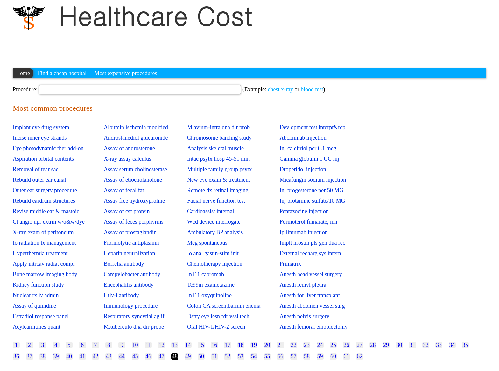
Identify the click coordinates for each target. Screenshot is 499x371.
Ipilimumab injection (303, 232)
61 (346, 356)
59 (320, 356)
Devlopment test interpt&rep (312, 127)
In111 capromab (205, 274)
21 (280, 345)
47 (162, 356)
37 (29, 356)
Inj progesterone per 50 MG (311, 190)
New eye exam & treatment (218, 180)
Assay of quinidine (34, 306)
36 (16, 356)
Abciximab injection (302, 138)
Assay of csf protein (127, 211)
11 (148, 345)
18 (241, 345)
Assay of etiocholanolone (133, 180)
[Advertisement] (128, 46)
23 (307, 345)
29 (386, 345)
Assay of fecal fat (124, 190)
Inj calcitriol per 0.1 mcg (307, 148)
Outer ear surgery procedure (45, 190)
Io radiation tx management (44, 243)
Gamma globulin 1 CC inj (309, 159)
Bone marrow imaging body (45, 274)
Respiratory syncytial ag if (134, 316)
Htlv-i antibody (121, 295)
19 (254, 345)
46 (148, 356)
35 (465, 345)
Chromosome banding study (219, 138)
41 (82, 356)
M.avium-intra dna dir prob (218, 127)
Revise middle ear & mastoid (46, 211)
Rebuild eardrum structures (44, 201)
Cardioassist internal (210, 211)
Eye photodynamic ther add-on (48, 148)
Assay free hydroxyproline (134, 201)
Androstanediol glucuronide (136, 138)
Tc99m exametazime (211, 285)
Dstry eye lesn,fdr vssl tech (218, 316)
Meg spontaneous (207, 243)
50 (201, 356)
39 (56, 356)
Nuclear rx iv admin (36, 295)
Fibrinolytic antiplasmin (131, 243)
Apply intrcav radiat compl (43, 264)
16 (214, 345)
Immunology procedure (131, 306)
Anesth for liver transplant (309, 295)
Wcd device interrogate (214, 222)
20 (267, 345)
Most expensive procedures (125, 73)
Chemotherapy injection (214, 264)
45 (135, 356)
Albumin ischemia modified (136, 127)
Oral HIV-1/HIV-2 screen (216, 327)
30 (399, 345)
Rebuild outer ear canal (39, 180)
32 (426, 345)
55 (267, 356)
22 (294, 345)
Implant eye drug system (41, 127)
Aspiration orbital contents (43, 159)
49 (188, 356)
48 (175, 356)
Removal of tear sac (35, 169)
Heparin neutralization (129, 253)
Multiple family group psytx (219, 169)
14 (188, 345)
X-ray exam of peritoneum (43, 232)
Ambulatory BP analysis (215, 232)
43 (109, 356)
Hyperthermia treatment (40, 253)
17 (227, 345)
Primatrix (290, 264)
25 (333, 345)
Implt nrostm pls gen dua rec (312, 243)
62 (359, 356)
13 (175, 345)
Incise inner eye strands (40, 138)
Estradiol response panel (41, 316)
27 (359, 345)
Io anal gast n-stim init (213, 253)
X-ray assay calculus (127, 159)
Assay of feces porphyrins (133, 222)
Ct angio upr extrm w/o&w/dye (49, 222)
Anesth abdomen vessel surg (312, 306)
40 (69, 356)
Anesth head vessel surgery (310, 274)
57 (294, 356)
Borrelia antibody (124, 264)
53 (241, 356)
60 (333, 356)
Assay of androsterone (129, 148)
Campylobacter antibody (132, 274)
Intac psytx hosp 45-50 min (218, 159)
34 (452, 345)
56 (280, 356)
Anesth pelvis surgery (304, 316)
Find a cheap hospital (62, 73)
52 (227, 356)
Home (23, 73)
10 (135, 345)
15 (201, 345)
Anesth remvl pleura (302, 285)
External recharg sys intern (310, 253)
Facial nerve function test (216, 201)
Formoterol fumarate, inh (308, 222)
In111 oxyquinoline (209, 295)
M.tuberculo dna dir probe (134, 327)
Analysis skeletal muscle (215, 148)
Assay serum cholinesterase (135, 169)
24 (320, 345)
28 (373, 345)
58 (307, 356)
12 (162, 345)
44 (122, 356)
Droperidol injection (302, 169)
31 (412, 345)
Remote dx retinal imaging (217, 190)
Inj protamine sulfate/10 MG (312, 201)
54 (254, 356)
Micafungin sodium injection (312, 180)
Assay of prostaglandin (130, 232)
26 (346, 345)
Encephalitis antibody (128, 285)
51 (214, 356)
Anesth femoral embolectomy (313, 327)
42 (95, 356)
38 (43, 356)
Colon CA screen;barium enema (223, 306)
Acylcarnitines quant (36, 327)
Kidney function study (38, 285)
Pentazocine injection (303, 211)
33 (439, 345)
